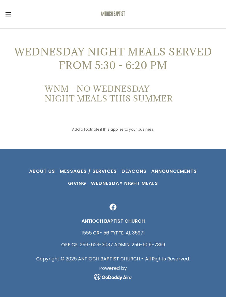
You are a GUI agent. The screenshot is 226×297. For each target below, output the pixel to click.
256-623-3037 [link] (96, 244)
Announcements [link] (174, 171)
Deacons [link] (134, 171)
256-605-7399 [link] (148, 244)
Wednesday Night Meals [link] (124, 183)
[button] (19, 14)
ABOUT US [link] (42, 171)
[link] (113, 14)
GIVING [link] (77, 183)
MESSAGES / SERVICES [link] (88, 171)
